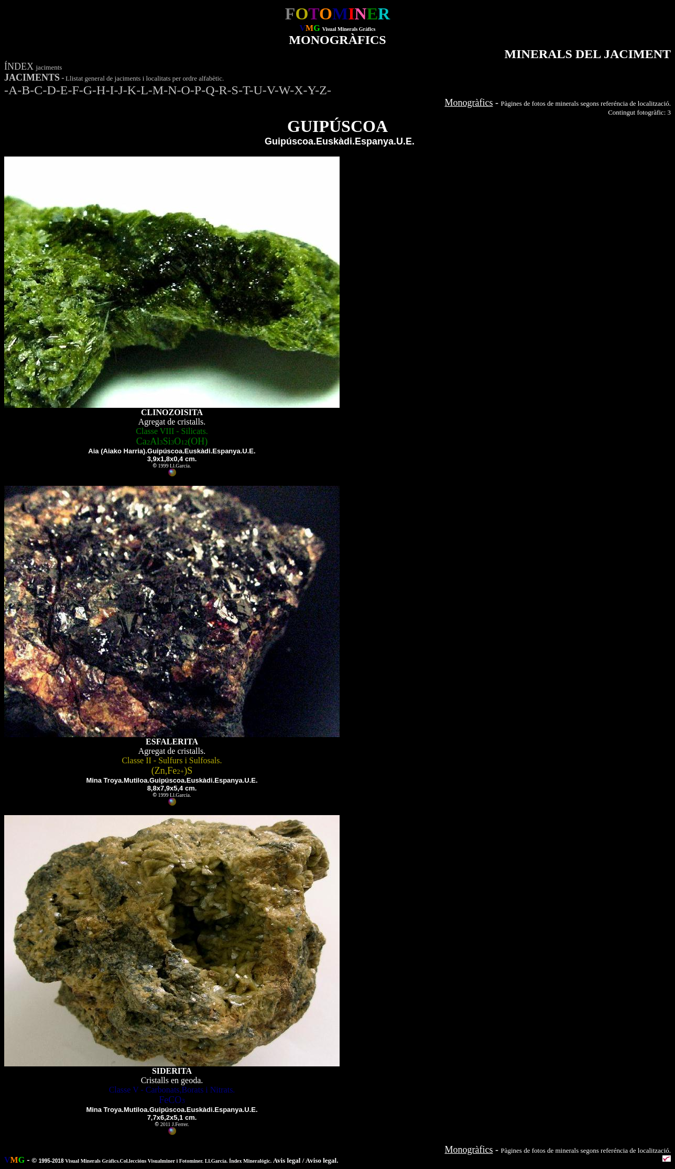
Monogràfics (469, 102)
